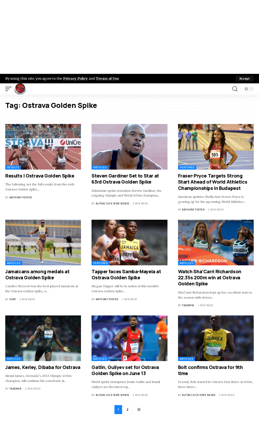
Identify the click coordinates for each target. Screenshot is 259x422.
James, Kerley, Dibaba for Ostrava (42, 367)
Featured (187, 167)
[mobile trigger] (9, 88)
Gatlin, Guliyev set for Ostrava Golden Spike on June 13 (125, 370)
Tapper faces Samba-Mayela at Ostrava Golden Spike (126, 274)
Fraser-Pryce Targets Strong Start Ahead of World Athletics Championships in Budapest (212, 181)
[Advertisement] (129, 37)
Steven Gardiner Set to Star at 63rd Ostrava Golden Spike (125, 178)
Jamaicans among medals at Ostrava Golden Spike (37, 274)
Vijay (12, 299)
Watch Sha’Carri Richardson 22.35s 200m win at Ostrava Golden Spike (209, 277)
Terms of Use (107, 78)
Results (13, 167)
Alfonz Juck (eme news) (112, 203)
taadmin (188, 305)
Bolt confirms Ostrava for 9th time (210, 370)
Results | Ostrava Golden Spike (39, 175)
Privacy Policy (75, 78)
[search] (235, 88)
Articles (100, 167)
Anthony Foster (20, 197)
